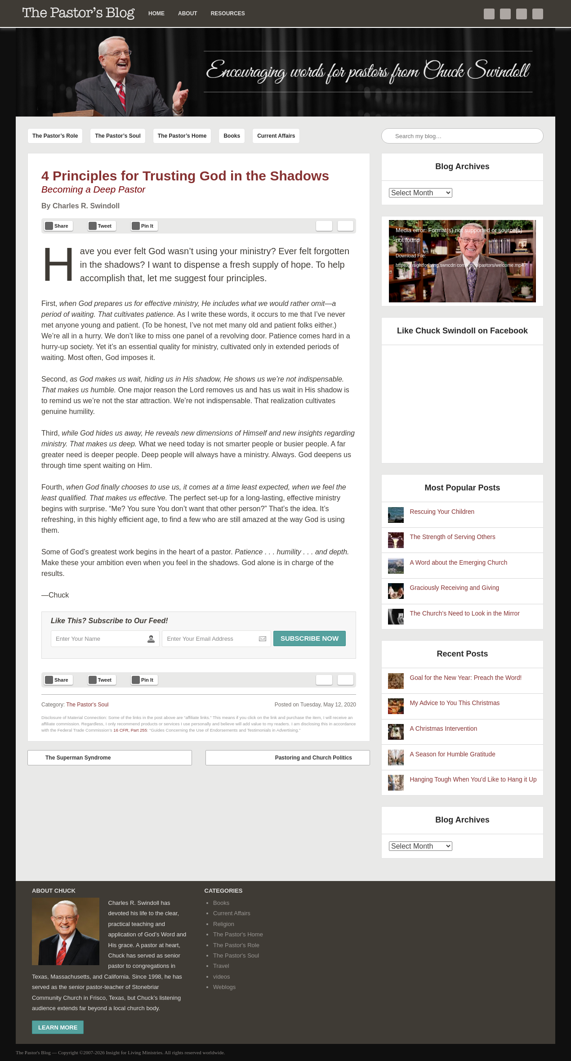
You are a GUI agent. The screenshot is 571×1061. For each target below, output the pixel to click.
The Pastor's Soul (87, 704)
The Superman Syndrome (71, 757)
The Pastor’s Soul (117, 136)
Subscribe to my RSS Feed (537, 14)
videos (221, 976)
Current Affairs (276, 136)
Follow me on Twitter (489, 14)
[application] (462, 261)
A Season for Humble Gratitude (452, 754)
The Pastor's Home (238, 934)
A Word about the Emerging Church (459, 562)
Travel (221, 965)
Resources (228, 13)
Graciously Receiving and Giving (455, 587)
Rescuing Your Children (442, 511)
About (187, 13)
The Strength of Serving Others (452, 537)
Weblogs (224, 987)
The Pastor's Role (236, 945)
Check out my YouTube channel (521, 14)
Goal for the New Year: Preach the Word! (466, 677)
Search (389, 136)
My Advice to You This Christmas (455, 703)
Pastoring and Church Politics (320, 757)
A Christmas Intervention (443, 728)
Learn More (57, 1027)
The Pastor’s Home (182, 136)
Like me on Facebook (505, 14)
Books (231, 136)
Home (156, 13)
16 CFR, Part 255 (130, 730)
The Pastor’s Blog (79, 13)
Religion (223, 924)
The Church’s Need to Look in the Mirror (465, 613)
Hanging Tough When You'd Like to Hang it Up (473, 779)
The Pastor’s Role (55, 136)
